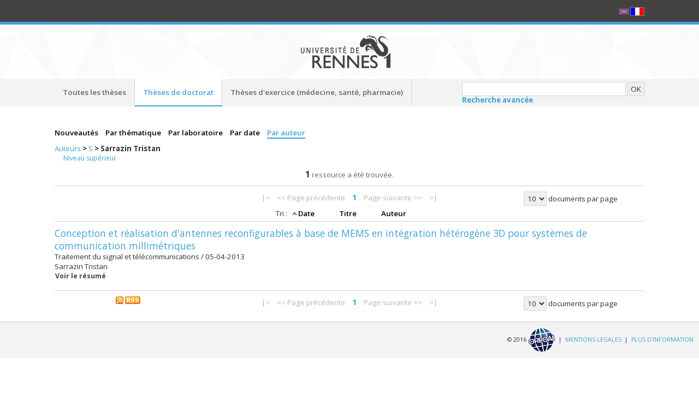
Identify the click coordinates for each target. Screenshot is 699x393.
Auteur (393, 213)
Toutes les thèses (94, 92)
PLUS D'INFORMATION (662, 339)
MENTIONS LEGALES (593, 339)
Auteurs (68, 148)
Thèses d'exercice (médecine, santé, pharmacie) (316, 92)
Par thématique (134, 133)
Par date (246, 133)
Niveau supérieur (89, 158)
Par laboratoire (196, 133)
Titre (348, 213)
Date (307, 213)
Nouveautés (77, 133)
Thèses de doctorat (178, 92)
